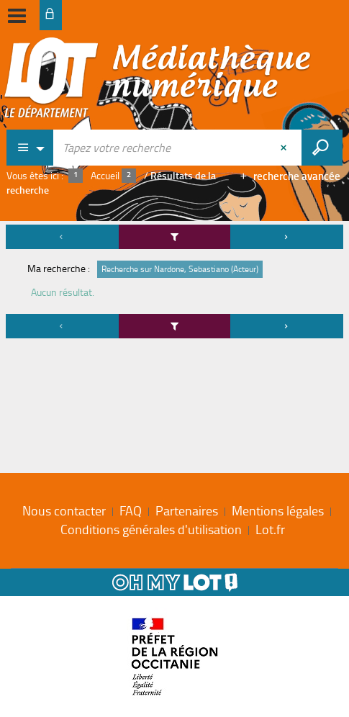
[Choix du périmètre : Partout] (30, 148)
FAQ (130, 510)
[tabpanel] (174, 283)
